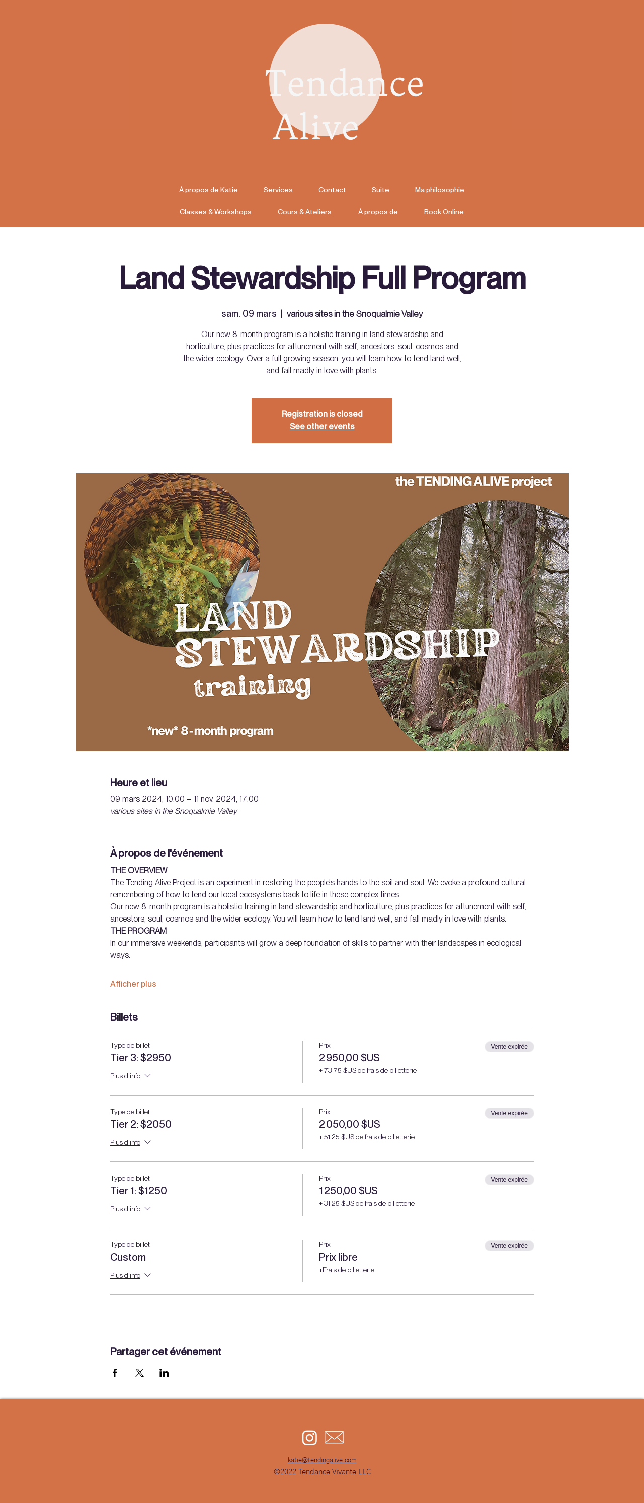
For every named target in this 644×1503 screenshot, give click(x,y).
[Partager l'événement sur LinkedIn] (164, 1373)
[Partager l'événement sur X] (139, 1373)
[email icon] (334, 1437)
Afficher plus (133, 984)
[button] (380, 190)
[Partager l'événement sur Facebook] (115, 1373)
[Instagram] (309, 1437)
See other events (322, 426)
